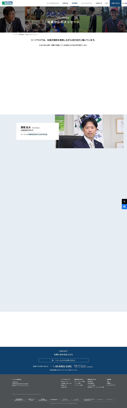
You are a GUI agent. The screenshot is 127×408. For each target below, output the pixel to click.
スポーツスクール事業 (79, 381)
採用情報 (21, 34)
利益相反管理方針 (54, 399)
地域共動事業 (91, 383)
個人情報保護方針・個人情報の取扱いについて (19, 400)
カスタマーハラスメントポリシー (65, 400)
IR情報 (109, 383)
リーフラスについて (65, 379)
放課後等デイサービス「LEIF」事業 (96, 387)
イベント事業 (77, 383)
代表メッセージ (64, 381)
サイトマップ (109, 399)
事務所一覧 (63, 385)
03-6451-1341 (63, 366)
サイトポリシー (101, 399)
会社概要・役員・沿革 (66, 383)
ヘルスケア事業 (91, 385)
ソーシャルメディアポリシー (76, 400)
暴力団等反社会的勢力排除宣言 (43, 400)
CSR (108, 381)
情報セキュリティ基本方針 (31, 400)
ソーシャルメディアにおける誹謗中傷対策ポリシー (88, 400)
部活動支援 (90, 381)
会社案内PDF (64, 387)
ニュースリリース (111, 385)
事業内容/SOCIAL (92, 379)
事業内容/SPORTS (78, 379)
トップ (15, 34)
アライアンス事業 (78, 385)
